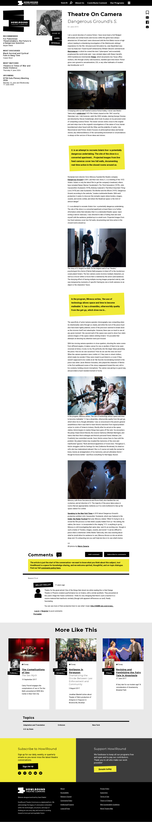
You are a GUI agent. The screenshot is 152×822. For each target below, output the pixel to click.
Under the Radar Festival (77, 519)
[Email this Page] (147, 18)
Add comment (93, 554)
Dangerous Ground (75, 180)
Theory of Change (106, 800)
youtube (30, 773)
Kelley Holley (43, 585)
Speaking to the (80, 513)
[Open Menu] (130, 3)
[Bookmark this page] (147, 12)
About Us (79, 3)
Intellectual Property (67, 804)
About (62, 789)
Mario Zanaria (83, 546)
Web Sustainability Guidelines (110, 804)
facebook (19, 773)
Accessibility (64, 793)
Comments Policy (66, 800)
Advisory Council (65, 796)
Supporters (104, 793)
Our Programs (117, 3)
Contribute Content (97, 3)
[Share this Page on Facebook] (147, 23)
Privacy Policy (104, 789)
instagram (24, 773)
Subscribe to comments (116, 554)
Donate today (105, 769)
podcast (40, 773)
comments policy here (50, 568)
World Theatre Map (106, 808)
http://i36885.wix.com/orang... (102, 606)
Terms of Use (104, 796)
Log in (36, 611)
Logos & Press (65, 808)
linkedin (35, 773)
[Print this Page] (147, 27)
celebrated (81, 113)
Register (44, 611)
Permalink (37, 614)
